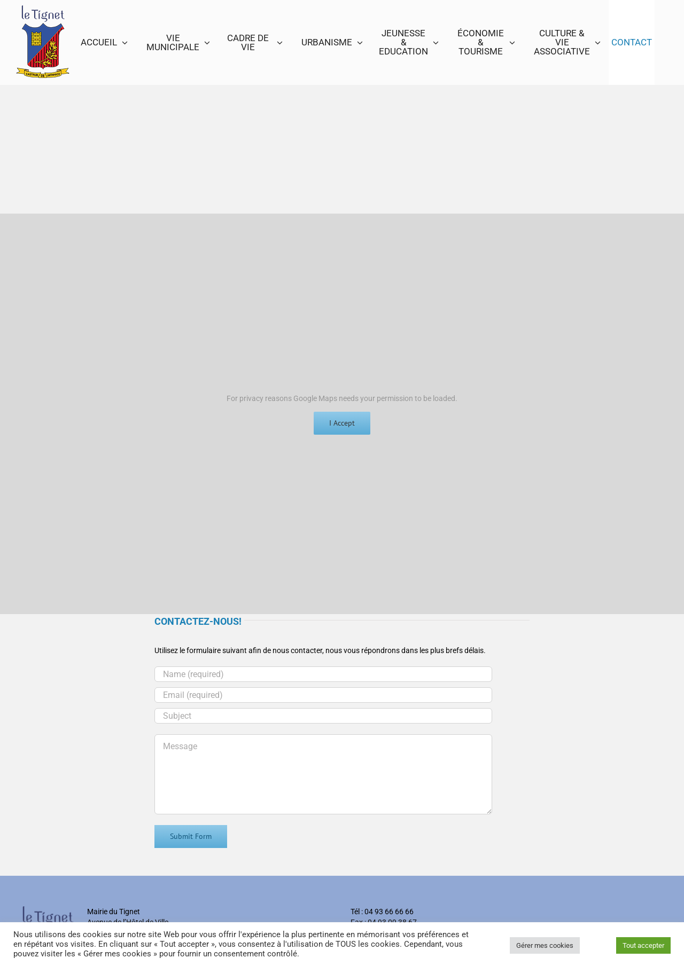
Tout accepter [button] (643, 945)
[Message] (323, 774)
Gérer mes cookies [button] (544, 945)
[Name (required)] (323, 674)
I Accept (342, 423)
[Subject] (323, 716)
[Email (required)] (323, 695)
